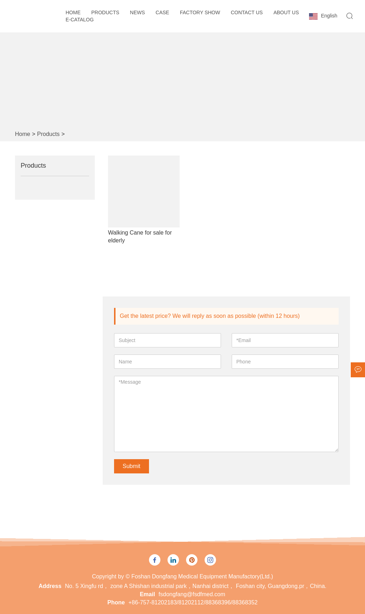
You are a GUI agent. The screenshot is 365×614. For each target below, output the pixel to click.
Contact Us (247, 12)
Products (105, 12)
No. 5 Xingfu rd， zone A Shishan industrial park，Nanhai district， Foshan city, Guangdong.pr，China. (195, 586)
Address (49, 586)
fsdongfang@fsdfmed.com (192, 594)
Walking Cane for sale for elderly (140, 236)
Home (73, 12)
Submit (131, 466)
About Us (286, 12)
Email (147, 594)
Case (162, 12)
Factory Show (200, 12)
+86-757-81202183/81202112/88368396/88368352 (193, 602)
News (137, 12)
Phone (116, 602)
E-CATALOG (80, 19)
